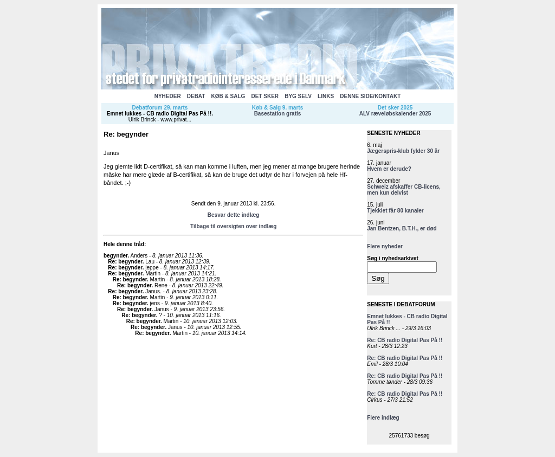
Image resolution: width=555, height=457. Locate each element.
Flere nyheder (385, 246)
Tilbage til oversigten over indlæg (233, 226)
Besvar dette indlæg (234, 215)
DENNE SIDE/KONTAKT (370, 96)
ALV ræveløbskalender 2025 (395, 114)
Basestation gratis (277, 114)
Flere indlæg (383, 418)
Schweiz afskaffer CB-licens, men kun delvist (404, 190)
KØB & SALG (228, 96)
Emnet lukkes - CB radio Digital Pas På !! (159, 114)
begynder (115, 256)
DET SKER (265, 96)
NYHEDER (167, 96)
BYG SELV (298, 96)
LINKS (326, 96)
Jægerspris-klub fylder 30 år (403, 151)
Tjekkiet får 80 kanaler (395, 211)
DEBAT (196, 96)
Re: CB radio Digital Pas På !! (404, 340)
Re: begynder (125, 262)
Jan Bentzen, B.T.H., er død (401, 228)
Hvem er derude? (389, 169)
